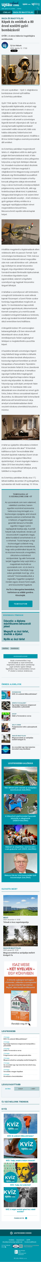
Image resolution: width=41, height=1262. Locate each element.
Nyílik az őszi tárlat (14, 639)
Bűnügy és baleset (19, 703)
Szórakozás (16, 692)
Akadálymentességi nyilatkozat (12, 1242)
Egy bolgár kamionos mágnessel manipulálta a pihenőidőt (24, 706)
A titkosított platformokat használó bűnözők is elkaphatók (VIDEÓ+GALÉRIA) (20, 818)
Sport (14, 714)
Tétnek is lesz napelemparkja (16, 922)
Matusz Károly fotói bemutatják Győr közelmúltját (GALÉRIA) (21, 876)
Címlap (7, 12)
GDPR (28, 1240)
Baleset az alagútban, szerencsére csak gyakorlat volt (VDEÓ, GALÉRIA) (20, 848)
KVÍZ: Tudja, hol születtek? (20, 1185)
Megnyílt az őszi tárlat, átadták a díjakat (16, 633)
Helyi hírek (16, 725)
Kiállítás (5, 648)
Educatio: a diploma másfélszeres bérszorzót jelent (17, 624)
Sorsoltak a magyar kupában (13, 1072)
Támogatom (20, 604)
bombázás (14, 648)
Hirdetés (11, 1240)
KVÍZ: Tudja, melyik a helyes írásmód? (20, 1160)
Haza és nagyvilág (23, 12)
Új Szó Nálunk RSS (6, 1246)
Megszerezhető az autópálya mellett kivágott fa (22, 739)
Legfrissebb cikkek (20, 1233)
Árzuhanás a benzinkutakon (13, 1076)
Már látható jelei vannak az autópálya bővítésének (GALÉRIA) (20, 789)
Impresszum (20, 1240)
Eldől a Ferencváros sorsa (21, 716)
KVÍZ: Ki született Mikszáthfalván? (24, 694)
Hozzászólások (20, 656)
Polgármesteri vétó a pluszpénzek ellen (24, 728)
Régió (5, 918)
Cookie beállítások (30, 1242)
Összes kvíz (20, 1218)
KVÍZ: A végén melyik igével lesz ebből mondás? (20, 1210)
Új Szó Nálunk (16, 46)
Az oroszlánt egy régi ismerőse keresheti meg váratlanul (23, 748)
